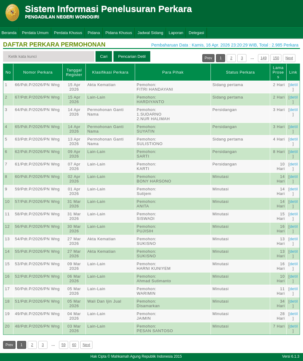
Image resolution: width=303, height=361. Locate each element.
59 (63, 345)
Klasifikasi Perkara (110, 72)
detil (294, 84)
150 (276, 58)
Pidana (94, 32)
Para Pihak (172, 72)
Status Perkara (240, 72)
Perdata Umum (35, 32)
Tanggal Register (74, 72)
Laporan (176, 32)
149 (263, 58)
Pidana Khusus (119, 32)
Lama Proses (278, 72)
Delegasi (196, 32)
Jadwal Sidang (150, 32)
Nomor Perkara (38, 72)
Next (289, 58)
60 (74, 345)
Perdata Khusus (68, 32)
